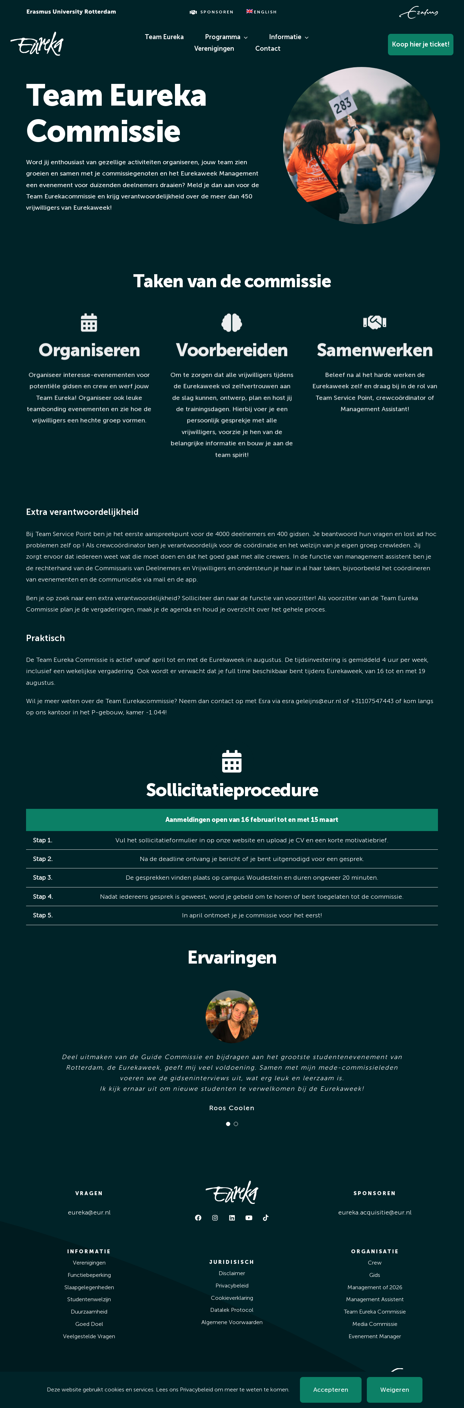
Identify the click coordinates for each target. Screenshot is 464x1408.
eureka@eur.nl (89, 1212)
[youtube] (249, 1217)
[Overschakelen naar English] (261, 12)
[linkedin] (232, 1217)
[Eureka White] (37, 35)
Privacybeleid (196, 1389)
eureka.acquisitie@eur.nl (375, 1212)
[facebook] (198, 1217)
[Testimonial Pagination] (228, 1124)
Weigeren (394, 1390)
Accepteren (330, 1390)
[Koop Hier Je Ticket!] (404, 42)
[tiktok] (265, 1217)
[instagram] (215, 1217)
